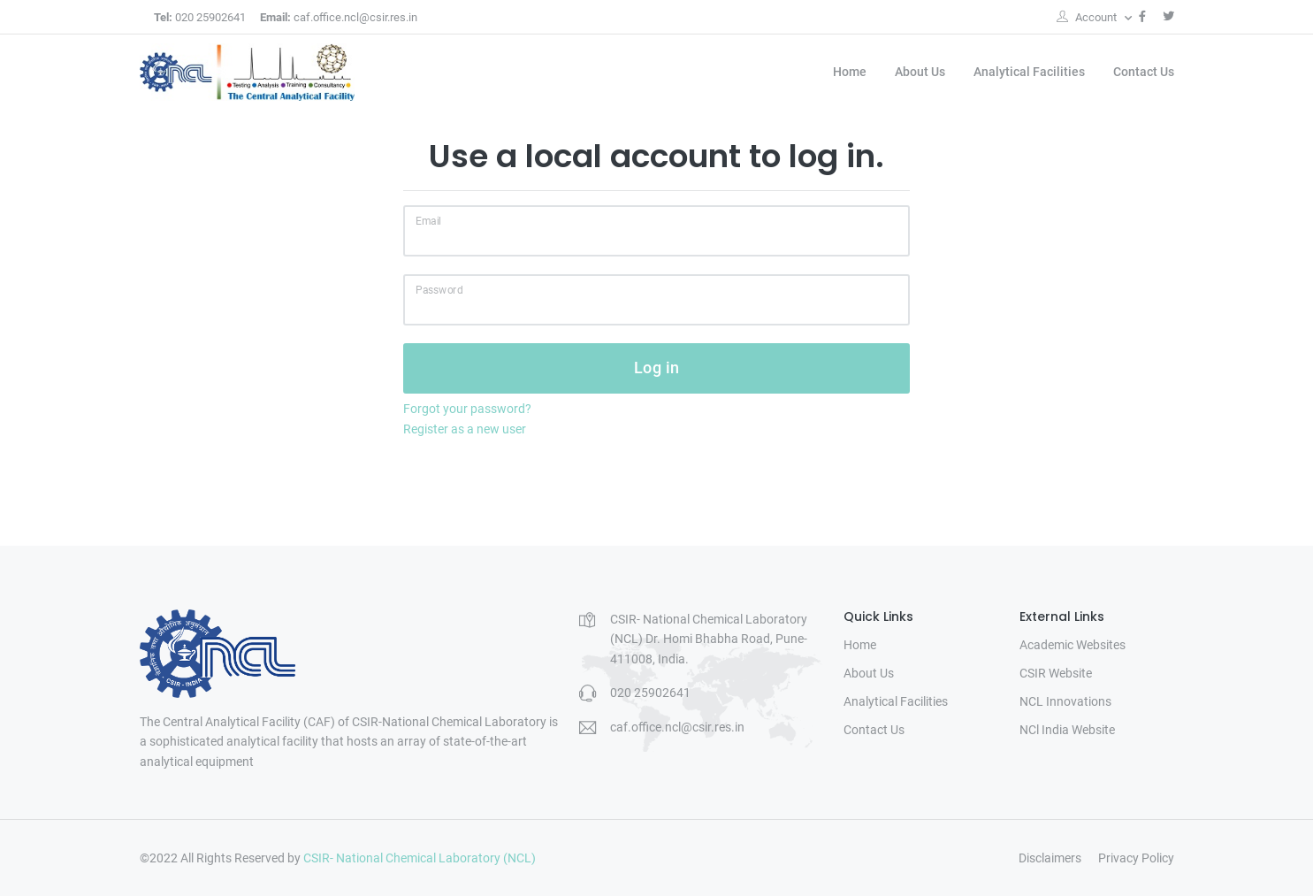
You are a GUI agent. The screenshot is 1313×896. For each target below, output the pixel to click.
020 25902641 (200, 17)
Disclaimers (1050, 858)
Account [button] (1088, 17)
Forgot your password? (467, 409)
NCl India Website (1067, 730)
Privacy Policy (1136, 858)
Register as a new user (464, 429)
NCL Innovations (1065, 701)
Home (849, 72)
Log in (657, 368)
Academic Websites (1072, 645)
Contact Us (1143, 72)
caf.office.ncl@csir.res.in (338, 17)
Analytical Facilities (1029, 72)
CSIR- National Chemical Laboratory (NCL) (419, 858)
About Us (920, 72)
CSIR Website (1055, 673)
